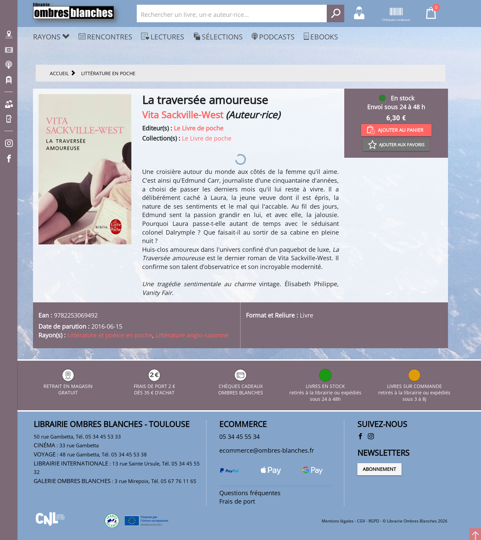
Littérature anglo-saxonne (192, 335)
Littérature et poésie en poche (109, 335)
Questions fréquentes (250, 493)
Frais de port (237, 501)
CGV (361, 521)
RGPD (373, 521)
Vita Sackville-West (182, 114)
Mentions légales (338, 521)
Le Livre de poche (198, 128)
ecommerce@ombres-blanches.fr (266, 450)
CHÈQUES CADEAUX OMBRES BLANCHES (240, 386)
